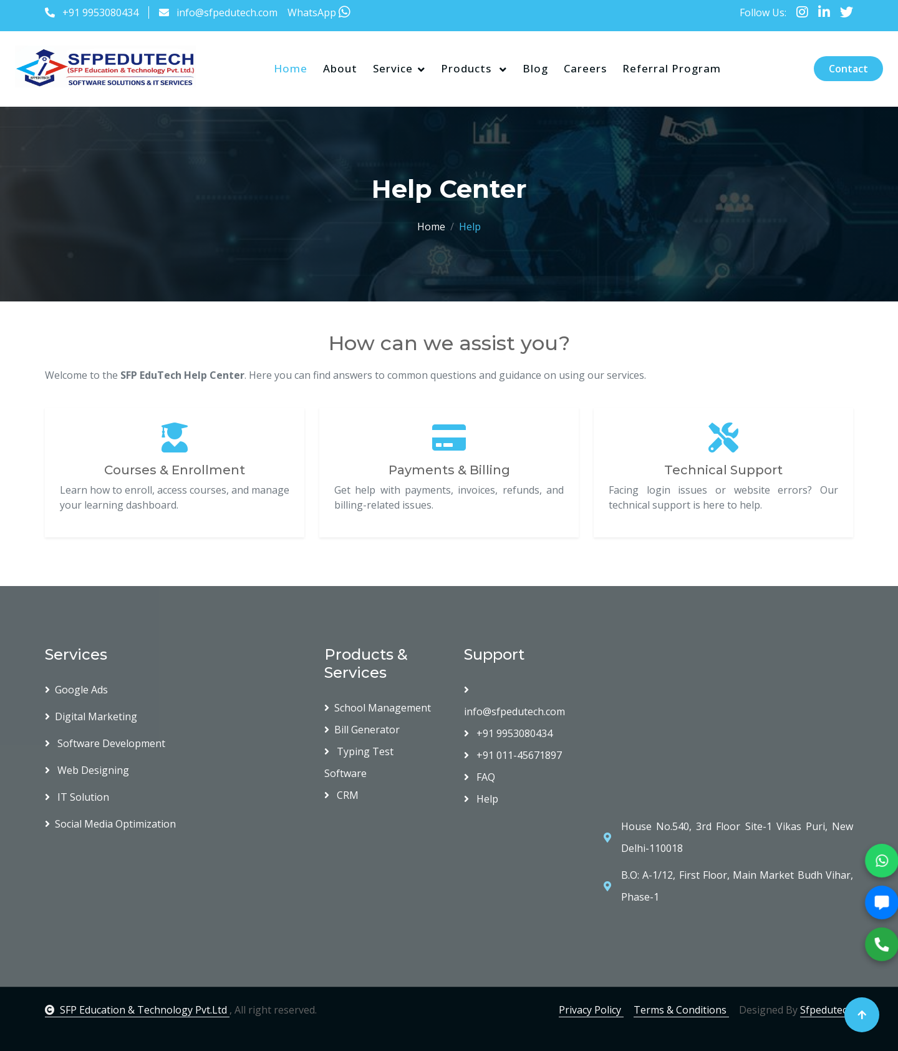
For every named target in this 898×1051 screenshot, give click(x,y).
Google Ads (76, 690)
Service (393, 68)
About (340, 68)
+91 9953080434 (100, 12)
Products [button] (468, 68)
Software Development (105, 743)
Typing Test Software (358, 762)
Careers (585, 68)
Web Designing (87, 770)
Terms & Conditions (681, 1010)
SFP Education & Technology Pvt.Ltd (137, 1010)
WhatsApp (318, 12)
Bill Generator (362, 729)
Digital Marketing (91, 716)
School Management (377, 708)
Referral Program (671, 68)
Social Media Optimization (110, 824)
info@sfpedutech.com (227, 12)
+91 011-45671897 (513, 755)
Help (481, 799)
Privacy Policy (591, 1010)
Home (290, 68)
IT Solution (77, 797)
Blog (535, 68)
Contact (848, 69)
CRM (341, 795)
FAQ (479, 777)
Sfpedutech (826, 1010)
